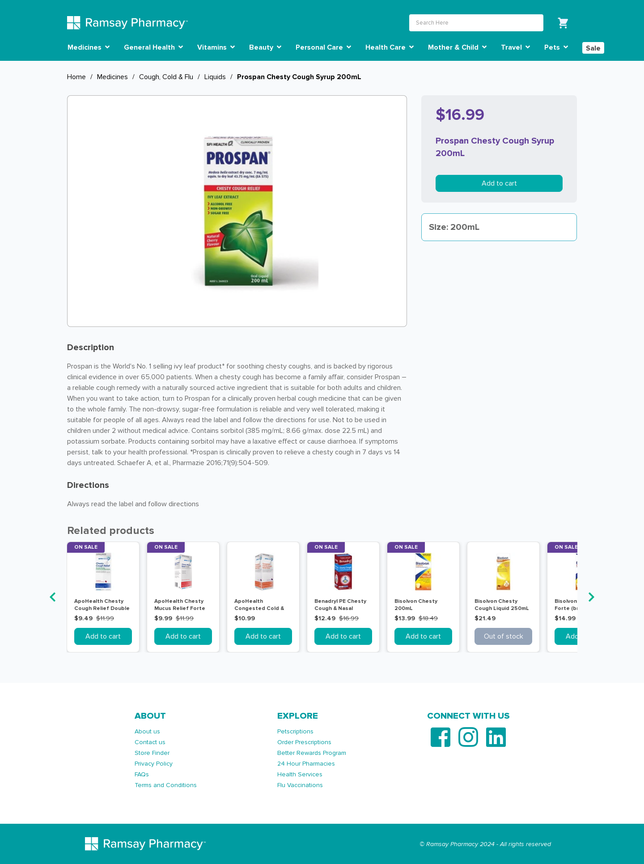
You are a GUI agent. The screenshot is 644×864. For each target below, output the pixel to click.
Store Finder (152, 753)
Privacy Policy (154, 763)
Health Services (299, 774)
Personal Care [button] (323, 47)
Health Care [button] (389, 47)
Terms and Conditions (166, 785)
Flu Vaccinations (300, 785)
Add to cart (499, 183)
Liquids (215, 76)
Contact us (150, 742)
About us (147, 731)
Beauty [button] (265, 47)
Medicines (112, 76)
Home (76, 76)
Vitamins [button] (216, 47)
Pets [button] (556, 47)
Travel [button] (515, 47)
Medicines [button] (89, 47)
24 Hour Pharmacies (306, 763)
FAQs (142, 774)
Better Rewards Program (311, 753)
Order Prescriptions (304, 742)
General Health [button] (153, 47)
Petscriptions (295, 731)
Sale (593, 48)
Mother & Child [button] (457, 47)
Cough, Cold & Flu (166, 76)
